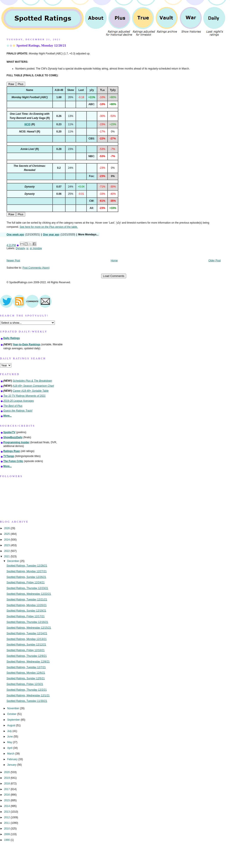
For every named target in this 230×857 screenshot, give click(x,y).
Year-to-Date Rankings (27, 344)
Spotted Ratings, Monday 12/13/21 (27, 639)
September (14, 719)
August (11, 725)
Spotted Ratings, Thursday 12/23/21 (27, 588)
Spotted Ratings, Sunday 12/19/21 (26, 610)
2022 (7, 551)
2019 (7, 777)
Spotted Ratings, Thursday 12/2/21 (27, 689)
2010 (7, 828)
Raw (11, 84)
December (13, 561)
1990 (7, 839)
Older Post (214, 260)
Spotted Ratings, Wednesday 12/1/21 (28, 695)
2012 (7, 817)
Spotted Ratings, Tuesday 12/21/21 (27, 599)
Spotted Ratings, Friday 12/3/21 (25, 684)
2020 (7, 772)
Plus (20, 84)
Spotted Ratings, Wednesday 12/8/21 (28, 661)
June (10, 736)
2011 (7, 822)
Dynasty (20, 248)
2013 (7, 811)
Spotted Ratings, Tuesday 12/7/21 (26, 667)
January (12, 764)
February (12, 759)
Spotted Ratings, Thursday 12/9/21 (27, 655)
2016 (7, 794)
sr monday (36, 248)
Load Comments (113, 276)
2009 (7, 834)
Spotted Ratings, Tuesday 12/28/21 (27, 565)
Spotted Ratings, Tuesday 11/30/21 (27, 700)
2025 (7, 533)
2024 (7, 539)
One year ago (51, 234)
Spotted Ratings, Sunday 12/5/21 (26, 678)
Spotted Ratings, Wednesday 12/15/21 (29, 627)
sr (27, 248)
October (12, 714)
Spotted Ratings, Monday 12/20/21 (41, 45)
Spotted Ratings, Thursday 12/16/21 (27, 622)
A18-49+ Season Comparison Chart (33, 385)
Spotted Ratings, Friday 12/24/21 (26, 582)
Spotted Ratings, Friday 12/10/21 (26, 650)
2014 (7, 806)
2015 (7, 800)
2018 (7, 783)
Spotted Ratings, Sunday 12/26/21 (26, 577)
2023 (7, 545)
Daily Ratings (11, 338)
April (10, 747)
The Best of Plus (12, 405)
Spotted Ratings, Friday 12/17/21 (26, 616)
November (13, 708)
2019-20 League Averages (18, 400)
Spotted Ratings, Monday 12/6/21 (26, 672)
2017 (7, 789)
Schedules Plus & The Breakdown (32, 380)
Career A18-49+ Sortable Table (31, 390)
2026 (7, 528)
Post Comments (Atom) (36, 267)
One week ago (15, 234)
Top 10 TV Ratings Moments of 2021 (24, 395)
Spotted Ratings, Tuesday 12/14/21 (27, 633)
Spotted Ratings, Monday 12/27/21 (27, 571)
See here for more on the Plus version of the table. (48, 226)
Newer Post (13, 260)
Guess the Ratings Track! (17, 410)
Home (114, 260)
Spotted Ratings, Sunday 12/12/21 (26, 644)
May (10, 742)
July (9, 731)
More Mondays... (88, 234)
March (11, 753)
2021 (7, 556)
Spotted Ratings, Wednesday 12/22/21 (29, 593)
